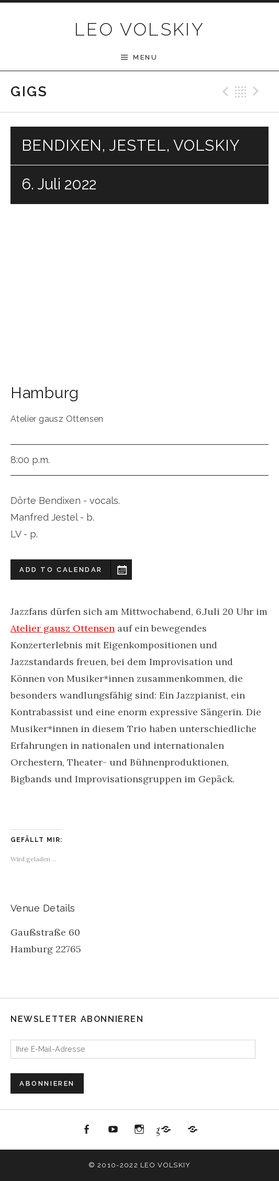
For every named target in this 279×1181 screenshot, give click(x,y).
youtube (113, 1129)
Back (240, 91)
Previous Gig (224, 91)
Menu (145, 57)
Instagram (139, 1129)
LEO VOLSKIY (139, 29)
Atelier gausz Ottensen (62, 628)
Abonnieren (47, 1083)
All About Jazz (192, 1129)
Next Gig (257, 91)
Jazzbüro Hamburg (158, 1129)
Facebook (86, 1129)
